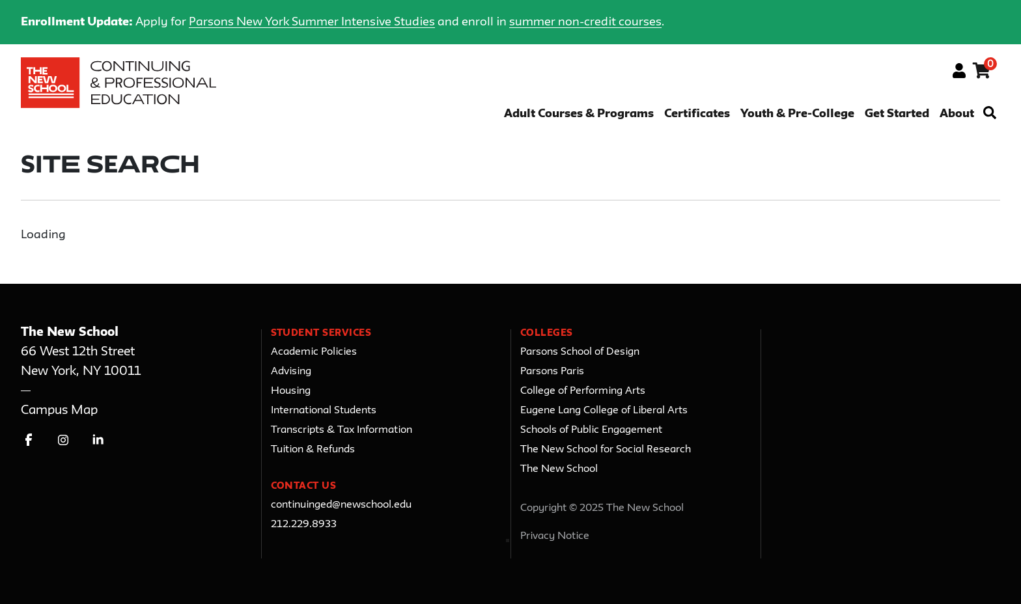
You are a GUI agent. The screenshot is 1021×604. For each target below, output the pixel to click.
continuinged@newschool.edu (341, 505)
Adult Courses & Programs (579, 114)
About (957, 114)
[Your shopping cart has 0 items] (982, 73)
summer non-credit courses (585, 22)
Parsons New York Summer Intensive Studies (312, 22)
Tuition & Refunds (313, 449)
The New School (559, 469)
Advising (291, 371)
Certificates (697, 114)
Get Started (897, 114)
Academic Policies (314, 352)
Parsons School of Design (579, 352)
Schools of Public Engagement (591, 430)
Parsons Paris (552, 371)
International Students (323, 410)
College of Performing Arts (582, 391)
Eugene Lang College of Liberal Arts (604, 410)
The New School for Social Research (605, 449)
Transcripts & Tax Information (341, 430)
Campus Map (59, 410)
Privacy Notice (554, 536)
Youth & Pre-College (797, 114)
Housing (291, 391)
